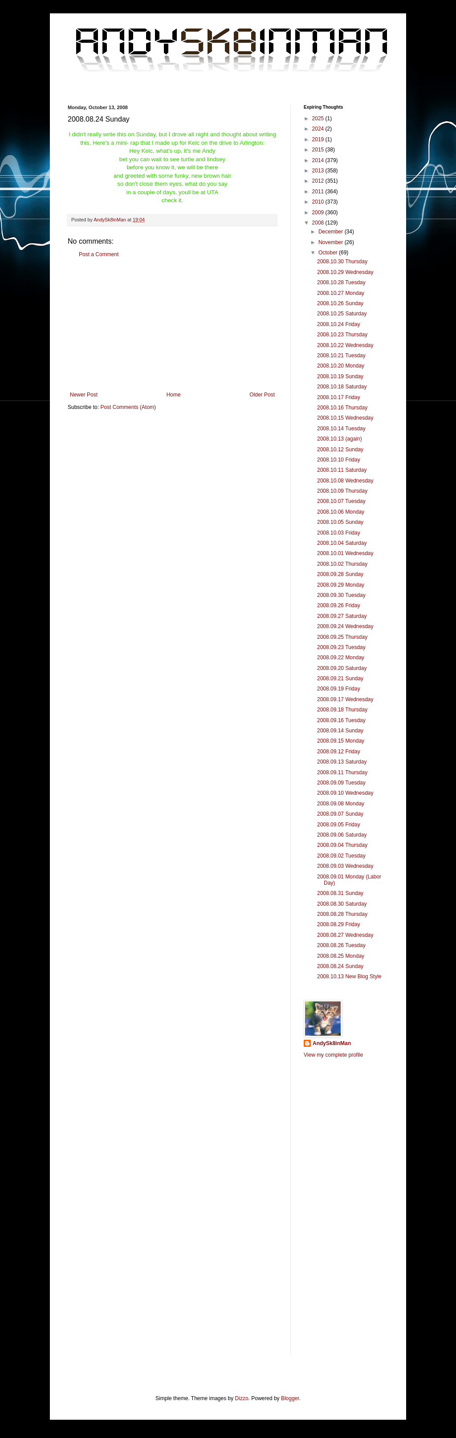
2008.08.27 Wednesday (345, 935)
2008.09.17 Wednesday (345, 699)
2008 (319, 223)
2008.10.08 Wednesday (345, 481)
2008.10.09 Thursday (342, 491)
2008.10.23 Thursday (342, 334)
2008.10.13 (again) (339, 439)
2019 (319, 139)
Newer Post (84, 395)
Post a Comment (98, 254)
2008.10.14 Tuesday (341, 428)
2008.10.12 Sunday (340, 449)
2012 (319, 181)
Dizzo (241, 1398)
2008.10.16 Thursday (342, 407)
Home (174, 395)
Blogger (290, 1398)
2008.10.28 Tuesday (341, 282)
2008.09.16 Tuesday (341, 720)
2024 (319, 129)
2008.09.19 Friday (338, 689)
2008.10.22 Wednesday (345, 345)
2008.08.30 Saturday (341, 904)
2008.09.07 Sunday (340, 814)
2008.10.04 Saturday (341, 543)
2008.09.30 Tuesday (341, 595)
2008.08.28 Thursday (342, 914)
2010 (319, 202)
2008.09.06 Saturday (341, 835)
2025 (319, 118)
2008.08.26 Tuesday (341, 945)
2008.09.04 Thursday (342, 845)
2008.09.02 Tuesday (341, 856)
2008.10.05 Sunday (340, 522)
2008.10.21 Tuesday (341, 355)
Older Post (262, 395)
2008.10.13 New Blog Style (349, 976)
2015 (319, 150)
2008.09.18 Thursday (342, 710)
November (331, 242)
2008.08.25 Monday (340, 956)
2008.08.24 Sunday (340, 966)
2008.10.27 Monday (340, 293)
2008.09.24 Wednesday (345, 626)
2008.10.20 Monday (340, 366)
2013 (319, 170)
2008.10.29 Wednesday (345, 272)
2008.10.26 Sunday (340, 303)
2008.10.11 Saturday (341, 470)
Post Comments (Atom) (128, 407)
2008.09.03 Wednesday (345, 866)
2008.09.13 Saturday (341, 762)
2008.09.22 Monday (340, 657)
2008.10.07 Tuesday (341, 501)
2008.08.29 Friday (338, 924)
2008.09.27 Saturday (341, 616)
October (328, 252)
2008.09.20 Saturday (341, 668)
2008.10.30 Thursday (342, 261)
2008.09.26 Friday (338, 605)
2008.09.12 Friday (338, 751)
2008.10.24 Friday (338, 324)
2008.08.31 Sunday (340, 893)
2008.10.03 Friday (338, 533)
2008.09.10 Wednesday (345, 793)
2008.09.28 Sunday (340, 574)
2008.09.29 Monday (340, 585)
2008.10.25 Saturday (341, 313)
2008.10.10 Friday (338, 460)
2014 (319, 160)
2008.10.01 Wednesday (345, 553)
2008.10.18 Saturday (341, 387)
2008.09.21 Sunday (340, 678)
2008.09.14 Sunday (340, 730)
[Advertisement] (172, 324)
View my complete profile (333, 1055)
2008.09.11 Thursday (342, 772)
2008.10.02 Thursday (342, 564)
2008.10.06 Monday (340, 512)
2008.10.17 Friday (338, 397)
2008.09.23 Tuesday (341, 647)
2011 (319, 191)
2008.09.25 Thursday (342, 637)
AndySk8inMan (332, 1043)
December (331, 232)
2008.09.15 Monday (340, 741)
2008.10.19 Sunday (340, 376)
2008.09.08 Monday (340, 804)
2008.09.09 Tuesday (341, 783)
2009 (319, 212)
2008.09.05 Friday (338, 824)
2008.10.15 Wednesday (345, 418)
